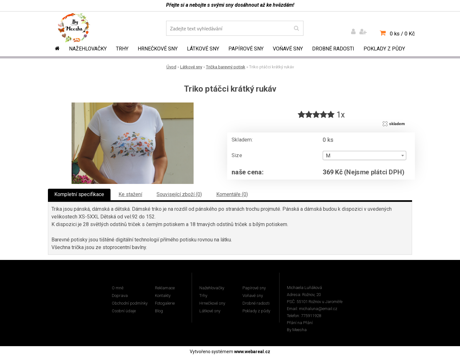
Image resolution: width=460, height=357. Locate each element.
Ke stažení (130, 194)
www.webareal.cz (252, 351)
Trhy (122, 49)
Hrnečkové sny (158, 49)
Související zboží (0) (179, 194)
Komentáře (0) (232, 194)
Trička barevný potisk (225, 67)
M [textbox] (328, 156)
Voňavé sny (288, 49)
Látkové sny (203, 49)
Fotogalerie (165, 303)
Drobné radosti (333, 49)
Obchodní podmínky (130, 303)
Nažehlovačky (88, 49)
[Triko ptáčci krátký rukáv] (133, 105)
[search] (296, 28)
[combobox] (364, 155)
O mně (118, 287)
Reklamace (165, 287)
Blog (159, 310)
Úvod (171, 67)
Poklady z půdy (384, 49)
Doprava (120, 295)
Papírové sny (246, 49)
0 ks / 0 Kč (402, 33)
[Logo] (78, 29)
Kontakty (163, 295)
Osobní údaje (124, 310)
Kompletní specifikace (79, 194)
